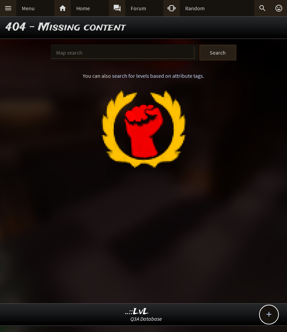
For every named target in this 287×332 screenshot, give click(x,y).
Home (83, 8)
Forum (138, 8)
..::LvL (137, 312)
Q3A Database (146, 318)
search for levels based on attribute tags (157, 75)
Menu (28, 8)
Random (195, 8)
